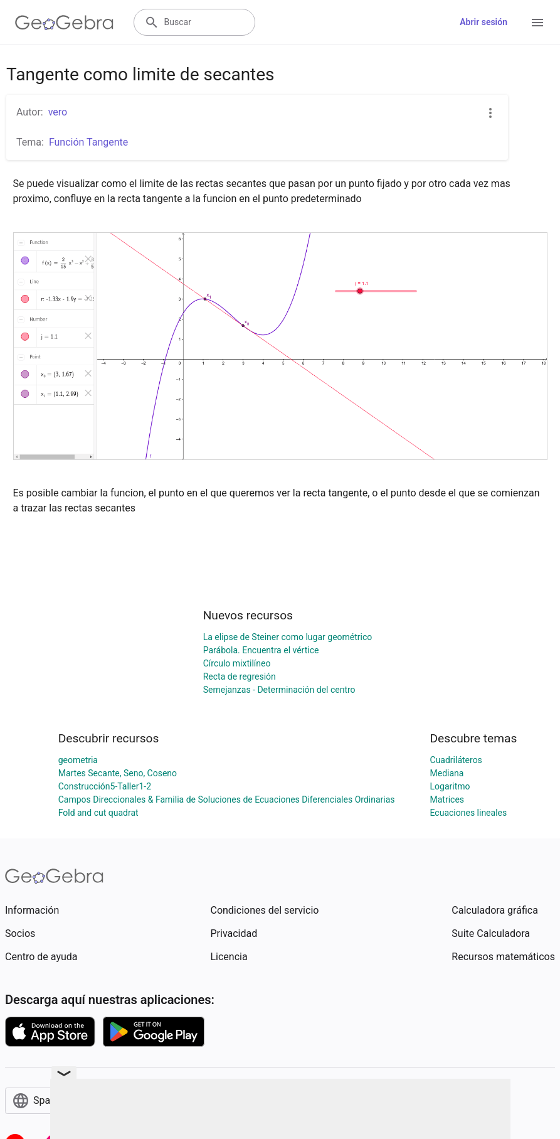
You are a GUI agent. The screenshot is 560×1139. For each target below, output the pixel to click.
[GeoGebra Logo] (64, 22)
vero (58, 112)
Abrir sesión (483, 22)
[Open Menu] (537, 22)
